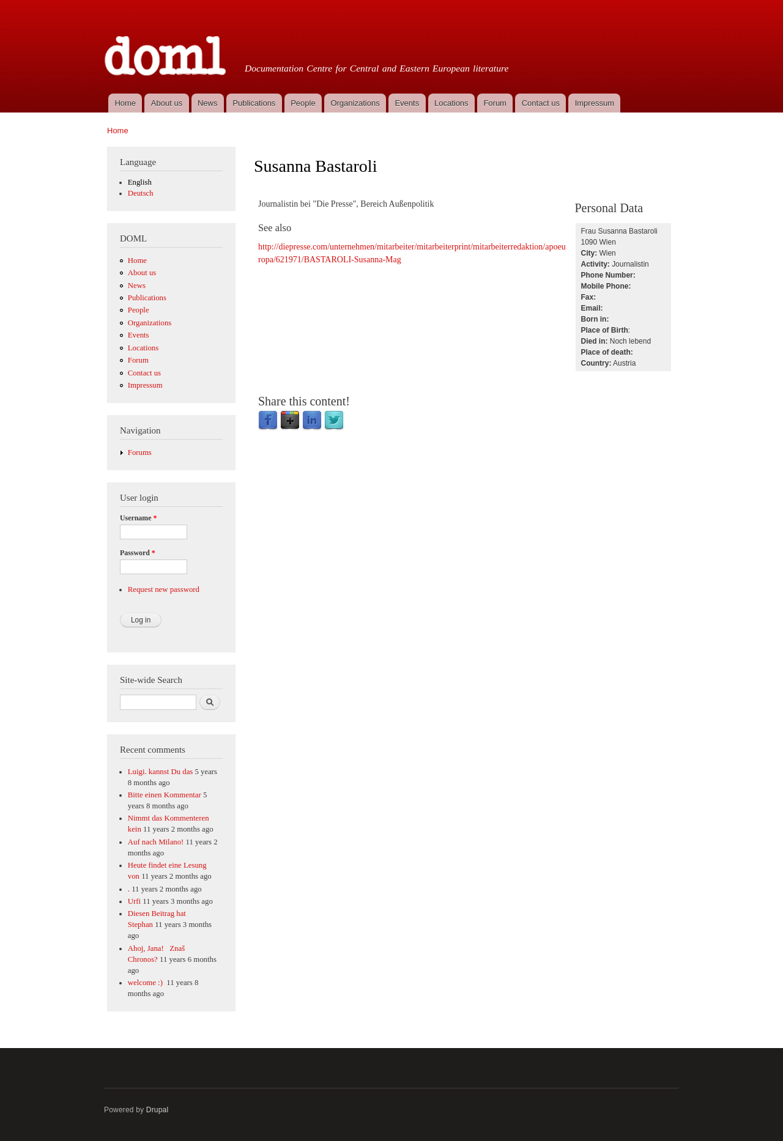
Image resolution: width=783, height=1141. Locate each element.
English (140, 182)
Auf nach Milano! (156, 842)
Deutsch (141, 193)
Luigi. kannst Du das (160, 771)
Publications (253, 103)
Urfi (134, 901)
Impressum (594, 103)
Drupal (157, 1110)
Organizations (354, 103)
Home (125, 103)
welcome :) (146, 982)
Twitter (334, 420)
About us (166, 103)
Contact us (541, 103)
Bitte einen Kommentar (164, 795)
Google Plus (290, 420)
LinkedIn (312, 420)
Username (138, 518)
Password (137, 552)
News (208, 103)
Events (407, 103)
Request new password (163, 589)
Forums (140, 452)
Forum (495, 103)
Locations (451, 103)
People (303, 103)
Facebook (268, 420)
